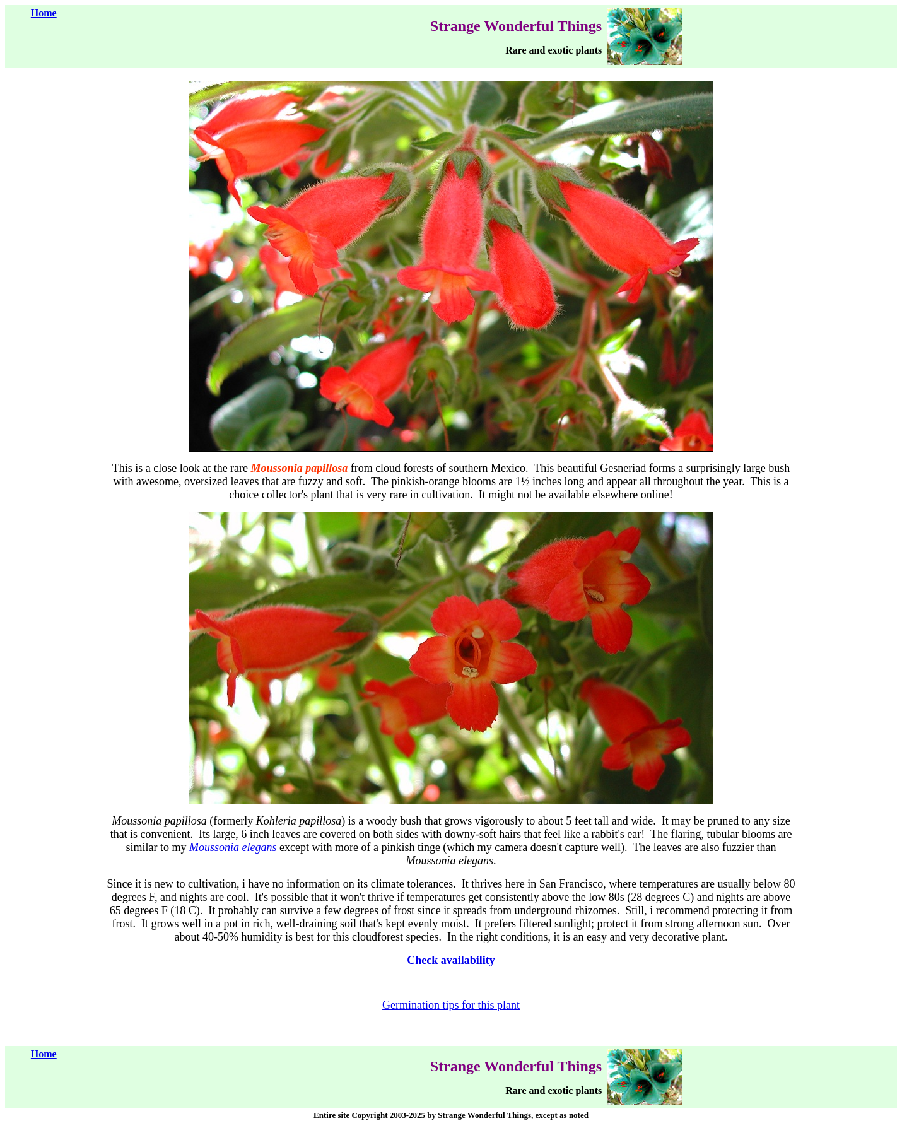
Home (44, 13)
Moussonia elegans (233, 847)
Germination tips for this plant (451, 1005)
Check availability (451, 960)
